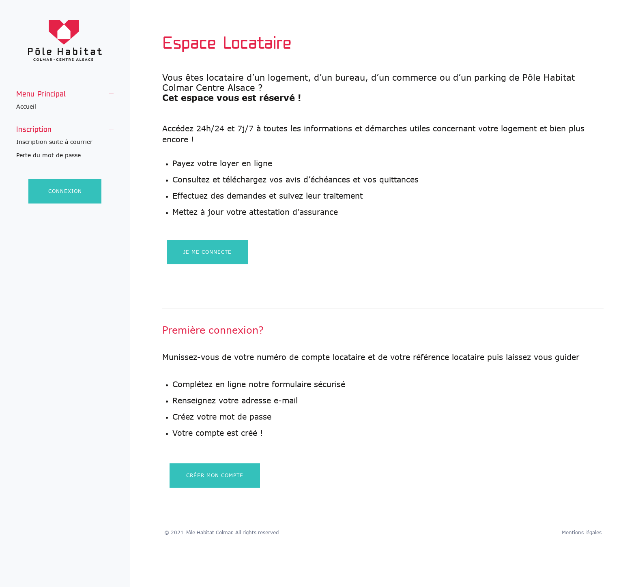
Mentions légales (582, 532)
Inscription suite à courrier (54, 141)
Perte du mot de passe (48, 155)
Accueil (26, 106)
